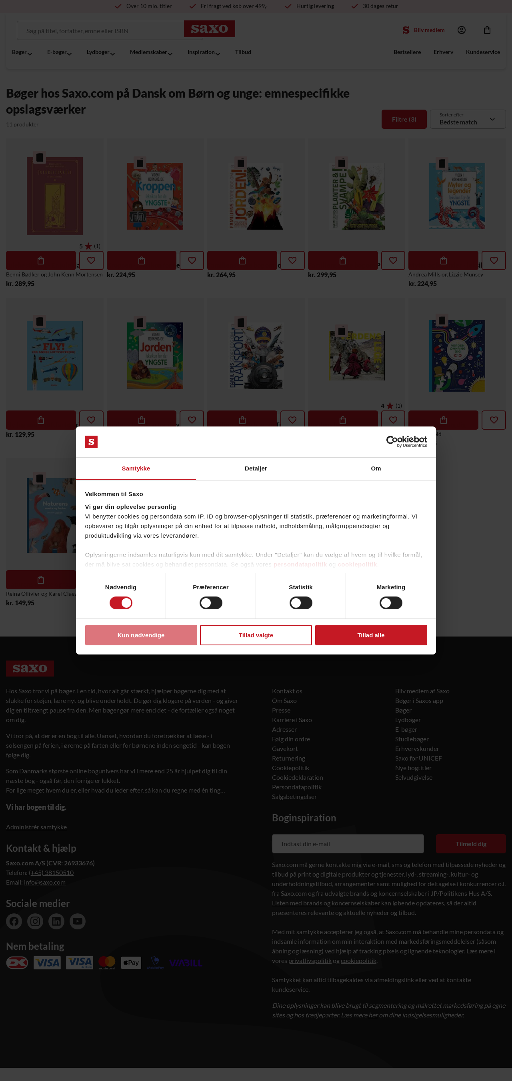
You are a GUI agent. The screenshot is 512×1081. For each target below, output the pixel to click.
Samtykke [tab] (136, 467)
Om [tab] (376, 467)
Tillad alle (370, 635)
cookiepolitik (357, 564)
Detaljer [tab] (256, 467)
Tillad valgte (256, 635)
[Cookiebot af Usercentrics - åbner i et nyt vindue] (392, 442)
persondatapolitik (300, 564)
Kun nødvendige (141, 635)
